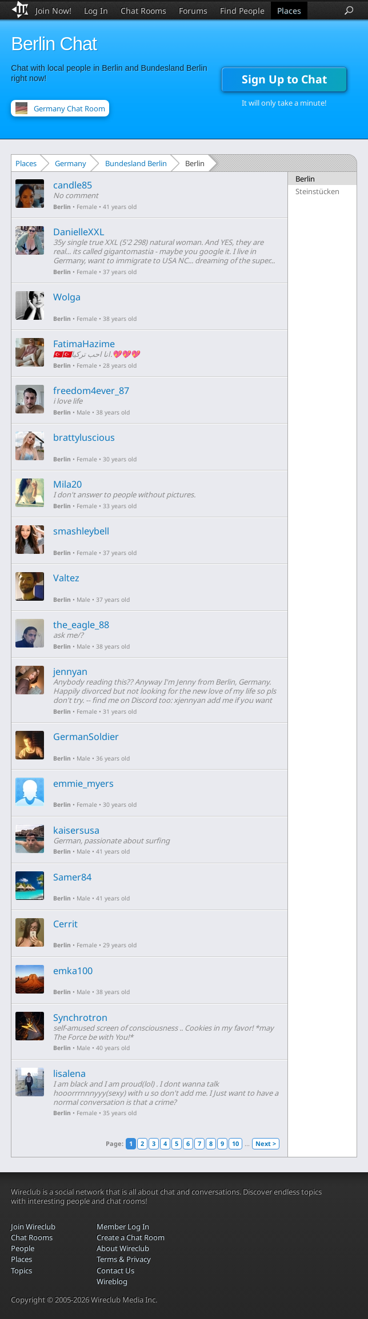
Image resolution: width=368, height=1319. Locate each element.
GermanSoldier (86, 736)
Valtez (66, 578)
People (22, 1248)
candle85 (72, 185)
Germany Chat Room (69, 108)
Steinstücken (317, 191)
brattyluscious (84, 437)
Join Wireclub (33, 1226)
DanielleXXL (79, 232)
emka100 (73, 970)
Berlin (62, 207)
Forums (193, 10)
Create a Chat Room (131, 1237)
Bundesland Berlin (136, 163)
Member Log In (123, 1226)
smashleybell (81, 531)
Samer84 (72, 877)
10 (235, 1143)
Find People (242, 10)
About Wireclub (123, 1248)
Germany (70, 163)
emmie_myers (83, 783)
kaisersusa (76, 830)
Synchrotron (80, 1017)
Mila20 (67, 484)
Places (289, 10)
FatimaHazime (84, 343)
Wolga (67, 297)
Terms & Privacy (124, 1259)
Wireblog (112, 1281)
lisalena (69, 1073)
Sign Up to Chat (284, 79)
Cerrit (65, 924)
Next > (265, 1143)
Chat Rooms (143, 10)
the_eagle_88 (81, 624)
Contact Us (115, 1270)
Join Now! (53, 10)
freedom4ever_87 (91, 390)
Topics (21, 1270)
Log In (96, 10)
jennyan (70, 671)
